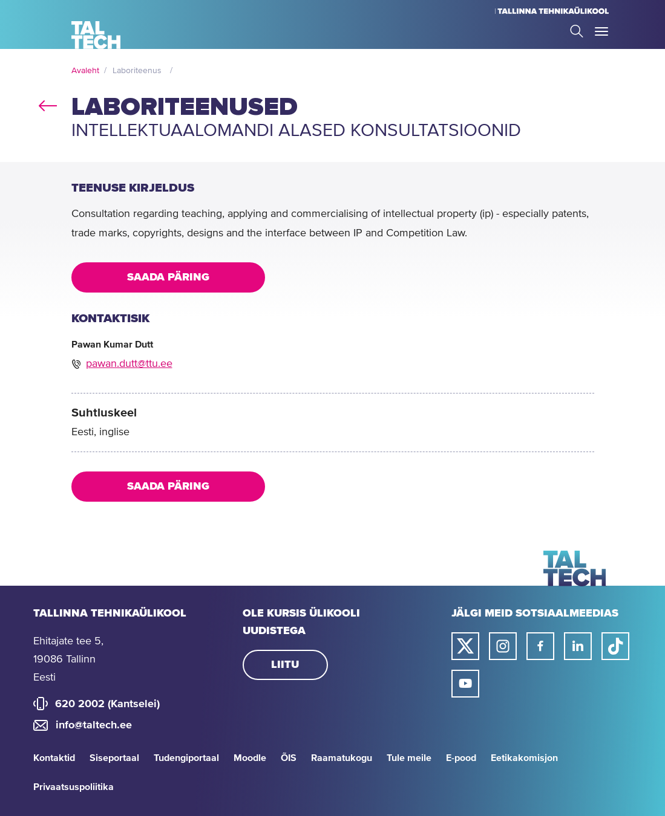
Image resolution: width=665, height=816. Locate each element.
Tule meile (409, 758)
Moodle (250, 758)
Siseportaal (114, 758)
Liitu (285, 664)
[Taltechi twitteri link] (465, 646)
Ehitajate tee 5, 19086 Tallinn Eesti (68, 659)
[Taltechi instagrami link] (503, 646)
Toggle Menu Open (601, 31)
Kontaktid (54, 758)
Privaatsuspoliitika (73, 787)
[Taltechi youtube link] (465, 684)
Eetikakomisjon (524, 758)
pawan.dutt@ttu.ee (129, 363)
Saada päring (168, 277)
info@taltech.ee (94, 725)
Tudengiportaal (186, 758)
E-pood (461, 758)
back (48, 103)
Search (577, 31)
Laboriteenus (137, 70)
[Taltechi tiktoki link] (615, 646)
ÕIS (288, 758)
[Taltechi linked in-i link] (578, 646)
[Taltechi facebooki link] (540, 646)
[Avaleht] (95, 35)
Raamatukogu (341, 758)
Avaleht (85, 70)
